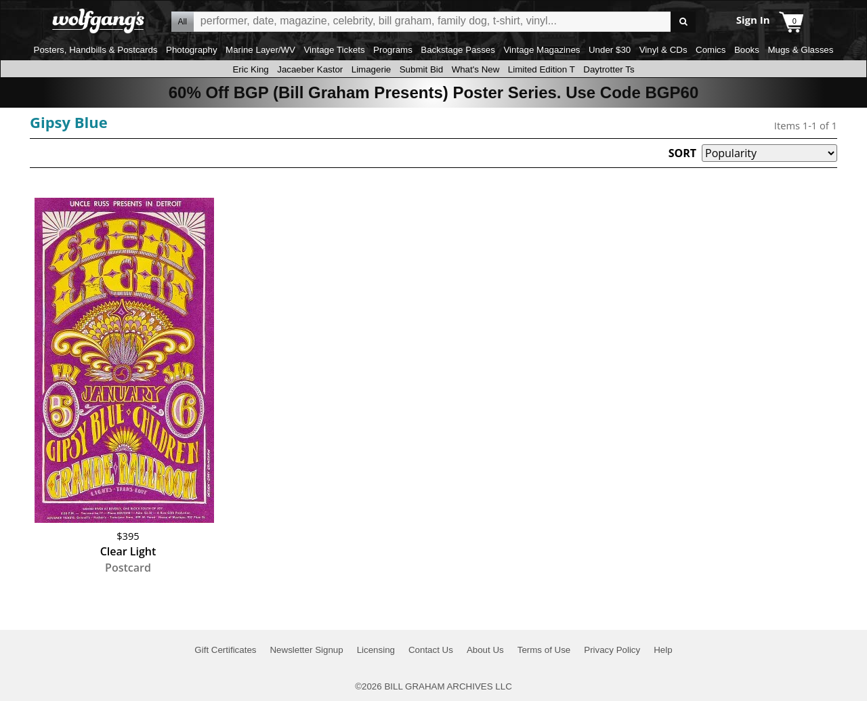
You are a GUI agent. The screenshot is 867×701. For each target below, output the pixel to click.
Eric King (250, 69)
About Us (485, 650)
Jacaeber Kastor (310, 69)
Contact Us (430, 650)
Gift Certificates (225, 650)
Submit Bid (421, 69)
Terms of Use (544, 650)
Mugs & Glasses (800, 50)
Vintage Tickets (333, 50)
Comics (710, 50)
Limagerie (372, 69)
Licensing (376, 650)
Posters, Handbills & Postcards (96, 50)
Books (746, 50)
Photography (191, 50)
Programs (393, 50)
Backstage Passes (458, 50)
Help (663, 650)
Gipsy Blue (69, 122)
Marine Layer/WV (260, 50)
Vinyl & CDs (663, 50)
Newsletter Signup (306, 650)
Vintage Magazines (541, 50)
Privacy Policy (612, 650)
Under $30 (610, 50)
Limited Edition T (541, 69)
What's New (476, 69)
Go (683, 22)
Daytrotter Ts (608, 69)
